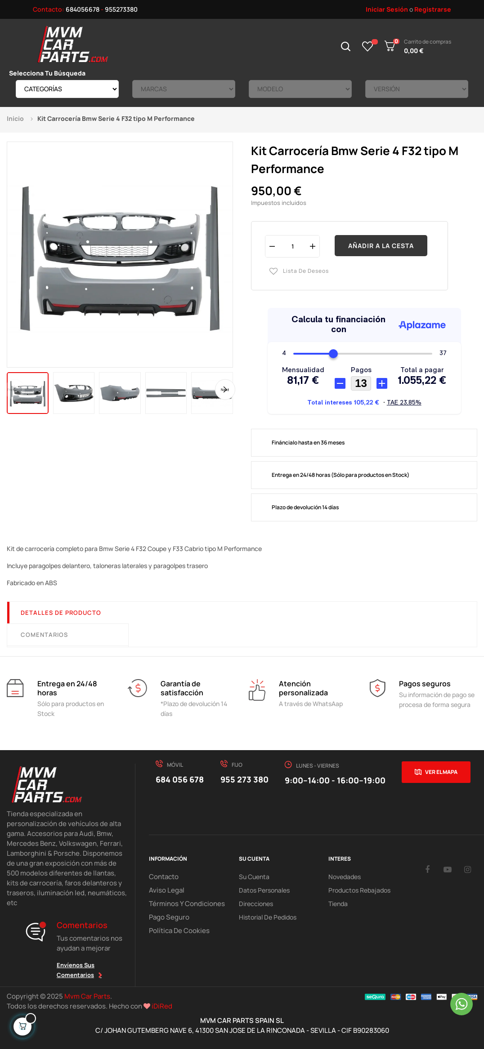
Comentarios (44, 635)
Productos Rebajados (359, 890)
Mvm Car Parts (87, 996)
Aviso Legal (164, 890)
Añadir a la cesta (381, 245)
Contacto (163, 876)
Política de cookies (176, 930)
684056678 (82, 9)
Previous (13, 390)
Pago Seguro (167, 917)
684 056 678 (180, 779)
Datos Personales (264, 890)
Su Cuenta (254, 876)
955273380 (121, 9)
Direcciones (256, 903)
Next (226, 390)
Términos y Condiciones (182, 903)
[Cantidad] (292, 246)
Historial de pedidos (267, 917)
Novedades (344, 876)
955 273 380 (244, 779)
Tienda (338, 903)
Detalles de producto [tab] (61, 613)
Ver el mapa (441, 772)
